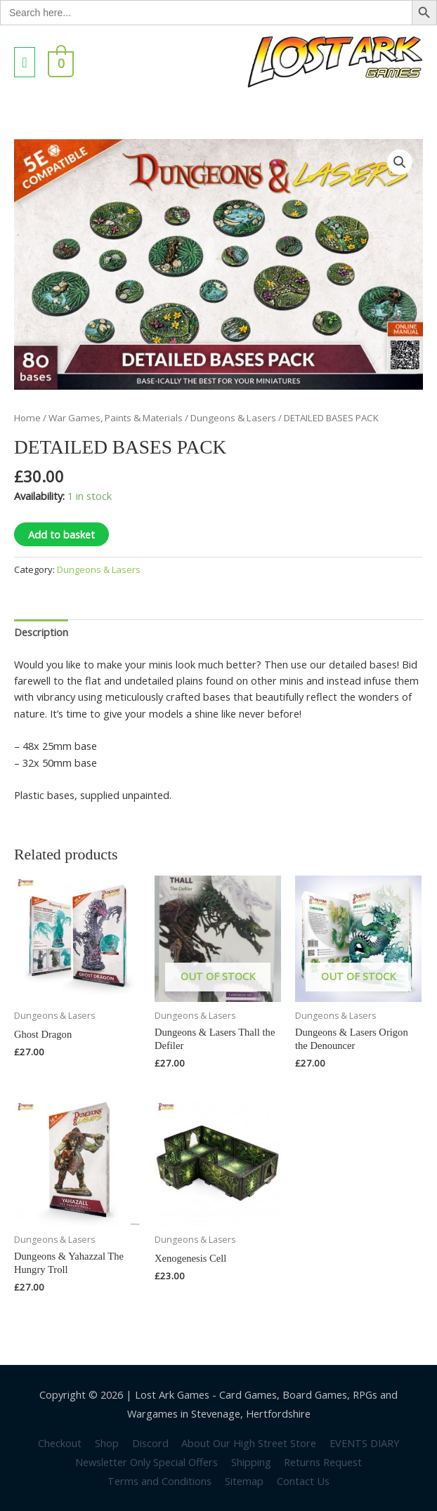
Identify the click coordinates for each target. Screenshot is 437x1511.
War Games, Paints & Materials (115, 417)
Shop (107, 1443)
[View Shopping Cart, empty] (59, 61)
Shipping (251, 1462)
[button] (399, 162)
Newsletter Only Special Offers (146, 1462)
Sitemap (244, 1481)
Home (27, 417)
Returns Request (323, 1462)
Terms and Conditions (159, 1481)
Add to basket (61, 534)
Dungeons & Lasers (233, 417)
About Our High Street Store (248, 1443)
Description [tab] (41, 632)
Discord (150, 1443)
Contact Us (303, 1481)
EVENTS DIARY (364, 1443)
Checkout (59, 1443)
